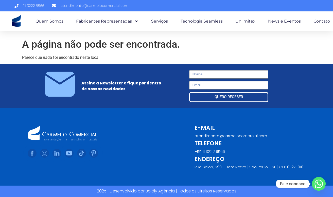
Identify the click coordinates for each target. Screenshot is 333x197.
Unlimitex (245, 21)
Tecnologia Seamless (202, 21)
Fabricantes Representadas (107, 21)
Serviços (159, 21)
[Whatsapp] (319, 184)
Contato (321, 21)
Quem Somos (49, 21)
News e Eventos (284, 21)
